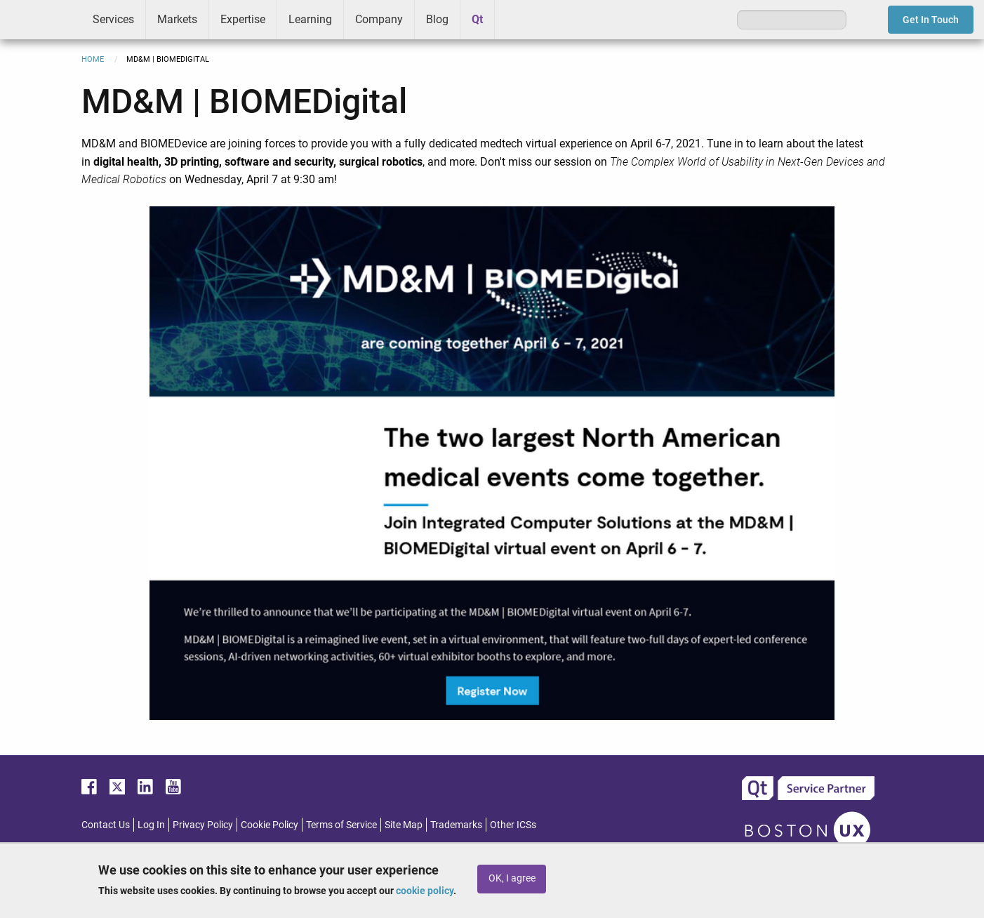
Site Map (404, 824)
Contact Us (105, 824)
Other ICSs (513, 824)
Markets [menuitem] (177, 19)
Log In (151, 824)
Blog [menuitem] (437, 19)
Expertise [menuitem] (242, 19)
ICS (41, 20)
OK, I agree (512, 878)
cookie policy (424, 890)
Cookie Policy (269, 824)
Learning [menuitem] (310, 19)
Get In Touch (931, 19)
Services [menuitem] (113, 19)
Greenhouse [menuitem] (515, 19)
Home (92, 59)
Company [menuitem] (379, 19)
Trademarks (456, 824)
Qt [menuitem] (477, 19)
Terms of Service (341, 824)
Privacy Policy (203, 824)
